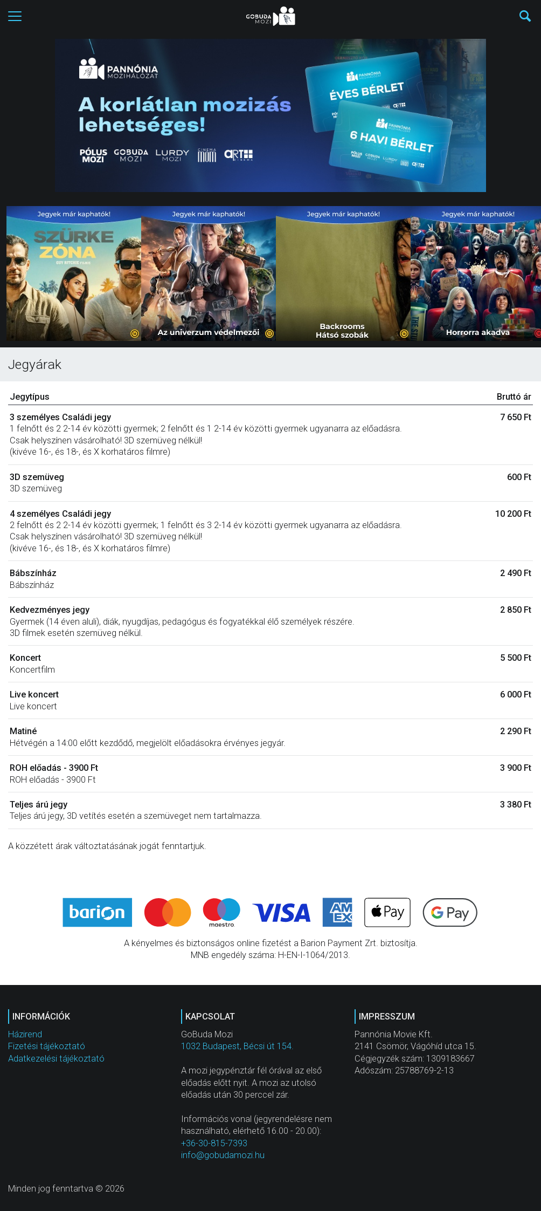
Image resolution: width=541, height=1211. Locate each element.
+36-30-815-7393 (214, 1143)
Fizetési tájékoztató (46, 1046)
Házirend (25, 1034)
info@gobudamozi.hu (223, 1155)
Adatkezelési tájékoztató (56, 1058)
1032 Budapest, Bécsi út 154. (237, 1046)
